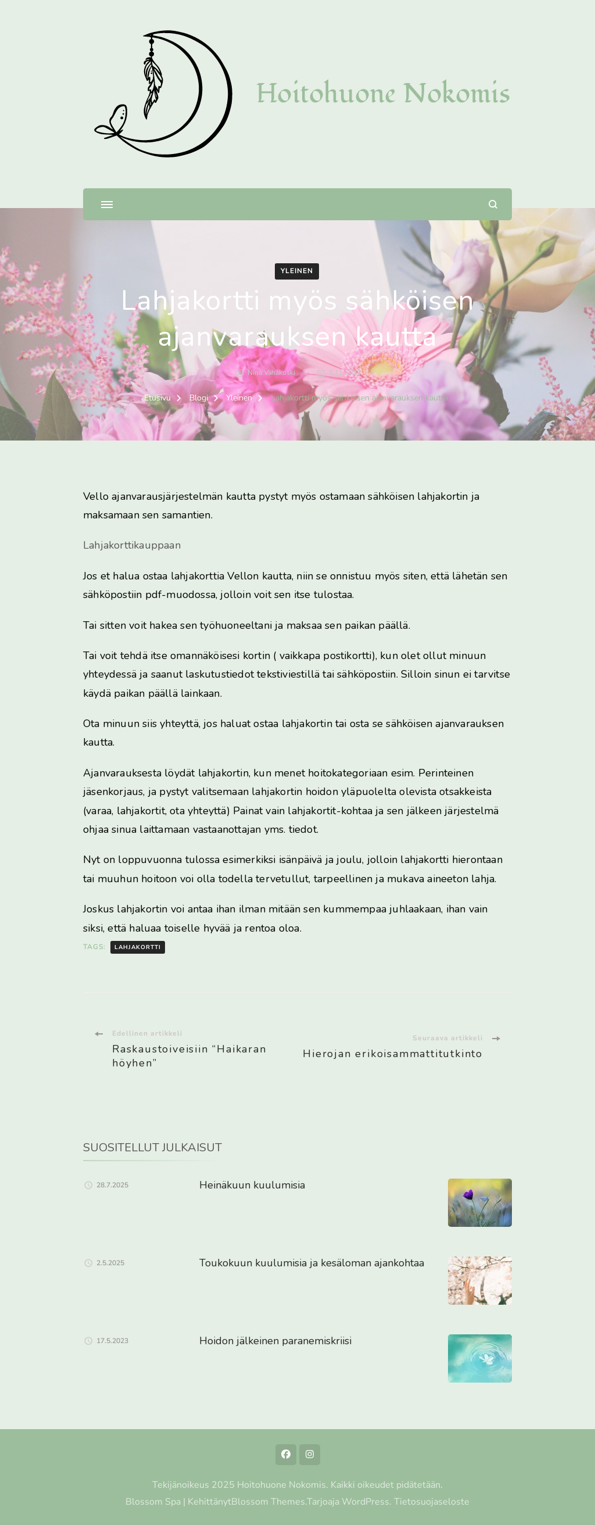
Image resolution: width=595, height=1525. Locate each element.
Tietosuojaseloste (431, 1501)
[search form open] (493, 204)
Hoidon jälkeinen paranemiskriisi (275, 1341)
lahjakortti (137, 947)
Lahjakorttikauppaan (132, 545)
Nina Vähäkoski (271, 372)
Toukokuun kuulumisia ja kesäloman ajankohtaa (311, 1263)
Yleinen (297, 270)
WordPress (365, 1501)
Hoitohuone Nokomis (383, 94)
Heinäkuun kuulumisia (252, 1185)
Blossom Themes (268, 1501)
